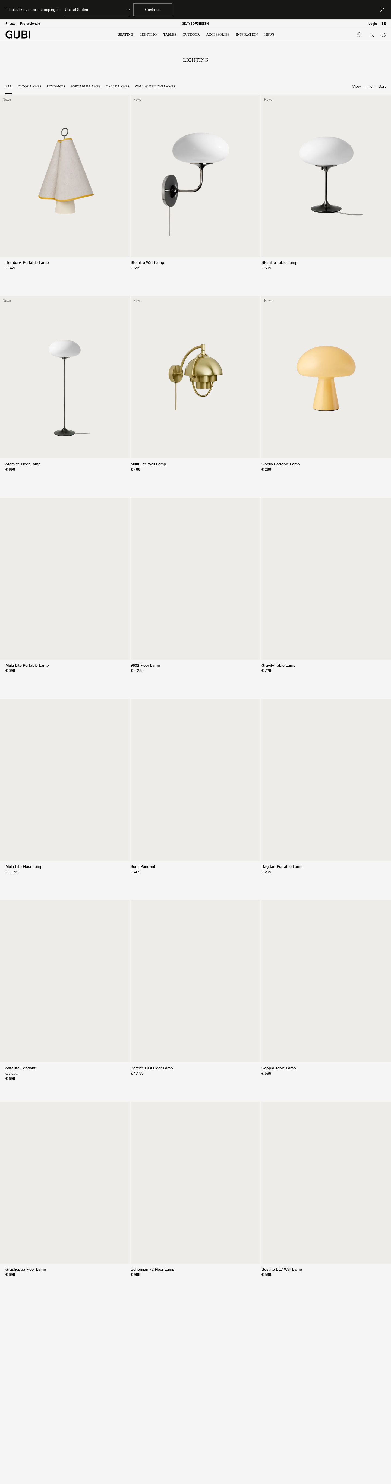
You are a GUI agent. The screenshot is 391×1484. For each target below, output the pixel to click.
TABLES (169, 34)
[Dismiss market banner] (382, 10)
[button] (383, 34)
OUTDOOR (191, 34)
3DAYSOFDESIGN (195, 24)
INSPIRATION (247, 34)
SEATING (125, 34)
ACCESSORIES (217, 34)
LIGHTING (148, 34)
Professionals (30, 24)
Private (10, 24)
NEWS (269, 34)
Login (372, 24)
